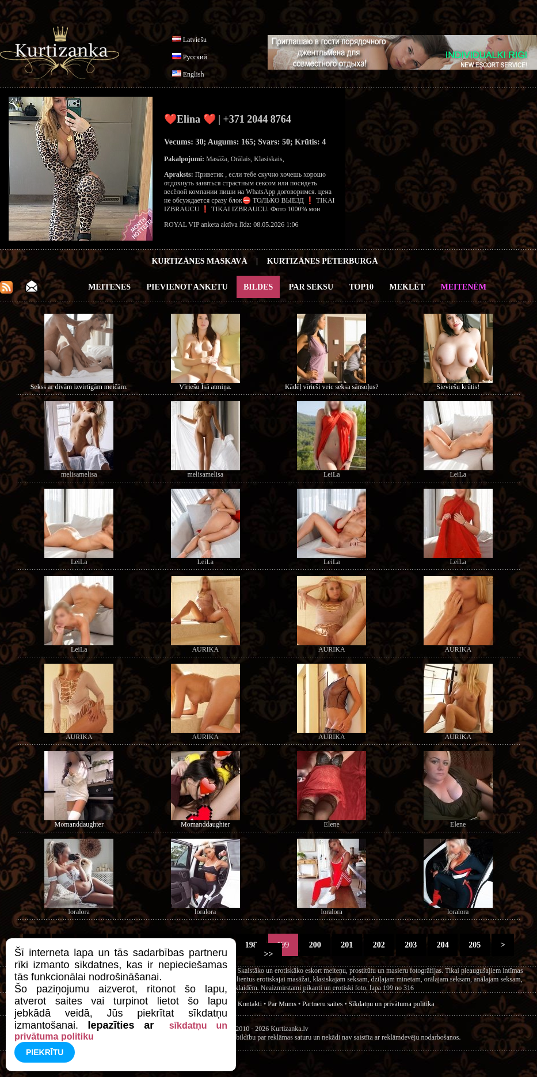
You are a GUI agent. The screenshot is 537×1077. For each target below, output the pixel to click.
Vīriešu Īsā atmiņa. (205, 387)
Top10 (361, 287)
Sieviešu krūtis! (457, 387)
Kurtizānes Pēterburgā (322, 261)
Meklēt (407, 287)
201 (347, 945)
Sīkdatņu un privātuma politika (392, 1004)
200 (315, 945)
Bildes (258, 287)
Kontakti (250, 1004)
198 (251, 945)
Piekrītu (44, 1052)
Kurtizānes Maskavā (199, 261)
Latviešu (195, 40)
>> (268, 954)
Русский (195, 57)
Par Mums (282, 1004)
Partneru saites (322, 1004)
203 (411, 945)
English (193, 74)
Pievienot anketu (187, 287)
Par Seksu (311, 287)
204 (443, 945)
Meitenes (109, 287)
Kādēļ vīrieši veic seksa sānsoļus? (332, 387)
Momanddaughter (79, 824)
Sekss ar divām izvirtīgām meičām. (79, 387)
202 (379, 945)
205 (475, 945)
